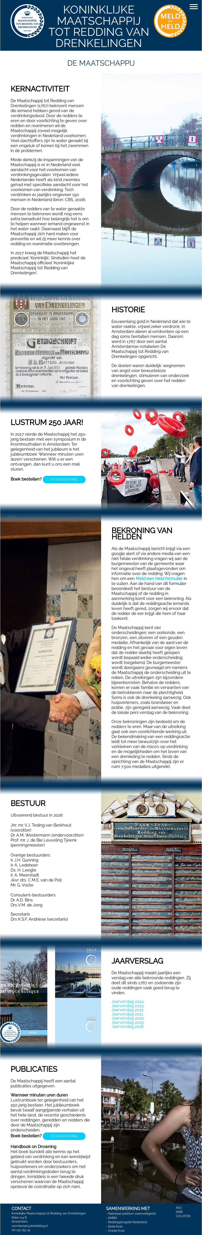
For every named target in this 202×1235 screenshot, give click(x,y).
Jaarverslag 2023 (127, 1005)
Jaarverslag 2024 (127, 1001)
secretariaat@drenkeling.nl (30, 1225)
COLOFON (183, 1216)
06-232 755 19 (21, 1229)
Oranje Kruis (116, 1230)
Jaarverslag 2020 (127, 1018)
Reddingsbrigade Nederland (127, 1222)
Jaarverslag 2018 (127, 1026)
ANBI (179, 1212)
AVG (179, 1207)
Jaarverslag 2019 (127, 1022)
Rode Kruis (115, 1226)
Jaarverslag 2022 (127, 1009)
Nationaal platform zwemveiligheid (132, 1213)
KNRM (112, 1217)
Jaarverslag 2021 (127, 1013)
